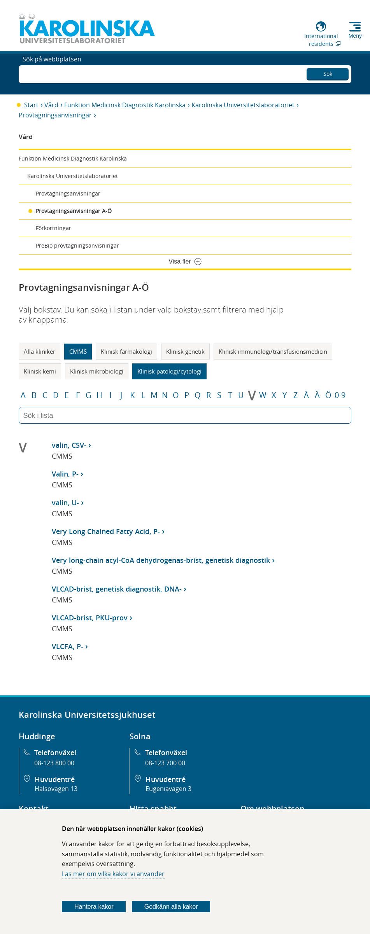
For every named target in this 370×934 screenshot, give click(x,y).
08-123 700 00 (165, 763)
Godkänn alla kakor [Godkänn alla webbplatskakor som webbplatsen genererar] (171, 906)
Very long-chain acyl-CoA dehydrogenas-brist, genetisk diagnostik (161, 560)
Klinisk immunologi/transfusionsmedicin (273, 351)
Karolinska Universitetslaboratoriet (243, 105)
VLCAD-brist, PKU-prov (90, 617)
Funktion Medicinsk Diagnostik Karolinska (125, 105)
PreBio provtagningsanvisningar (77, 245)
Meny (355, 36)
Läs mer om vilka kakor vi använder (113, 873)
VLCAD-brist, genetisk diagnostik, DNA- (117, 589)
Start (31, 105)
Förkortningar (53, 228)
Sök (327, 72)
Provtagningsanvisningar (55, 115)
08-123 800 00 (54, 763)
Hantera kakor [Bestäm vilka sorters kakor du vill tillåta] (94, 906)
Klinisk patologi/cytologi (169, 371)
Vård (51, 105)
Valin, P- (65, 473)
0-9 (340, 395)
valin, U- (65, 502)
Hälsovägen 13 (56, 788)
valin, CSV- (69, 445)
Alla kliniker (39, 351)
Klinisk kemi (40, 371)
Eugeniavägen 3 (168, 788)
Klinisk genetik (185, 351)
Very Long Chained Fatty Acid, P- (106, 531)
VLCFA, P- (67, 646)
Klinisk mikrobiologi (96, 371)
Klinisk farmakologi (126, 351)
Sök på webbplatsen (52, 73)
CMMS (78, 351)
